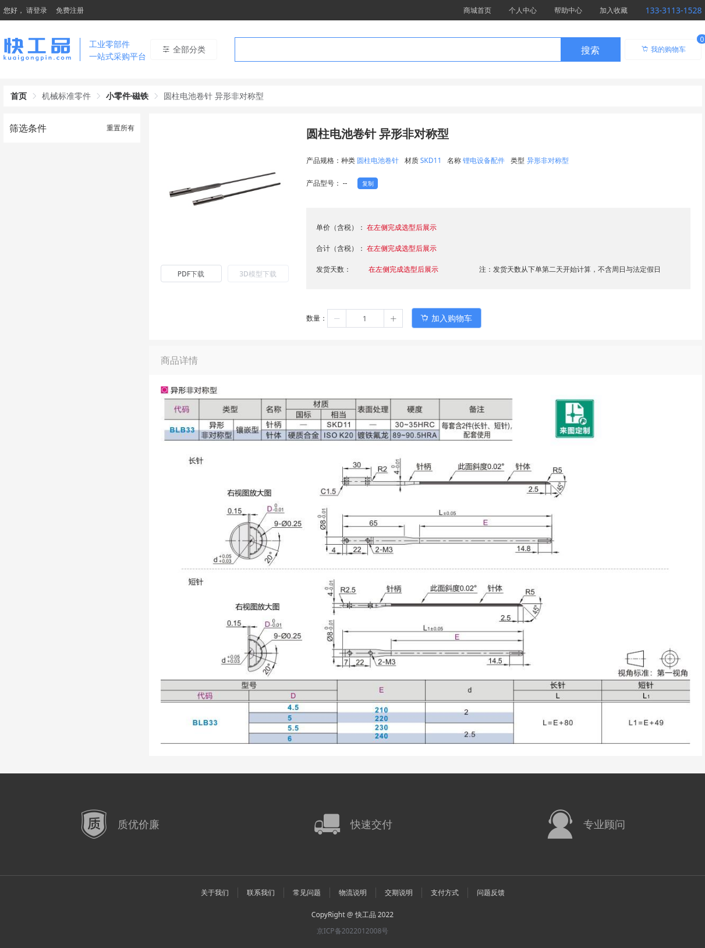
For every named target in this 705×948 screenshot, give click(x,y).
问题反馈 (491, 892)
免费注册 (70, 10)
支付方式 (445, 892)
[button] (337, 318)
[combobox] (428, 49)
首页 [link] (18, 95)
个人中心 (523, 10)
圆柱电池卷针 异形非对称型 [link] (214, 95)
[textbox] (397, 50)
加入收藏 (614, 10)
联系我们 (261, 892)
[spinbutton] (365, 318)
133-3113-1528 (673, 10)
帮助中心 (568, 10)
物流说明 (353, 892)
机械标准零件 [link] (66, 95)
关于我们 (215, 892)
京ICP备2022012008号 (353, 931)
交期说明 (399, 892)
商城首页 (477, 10)
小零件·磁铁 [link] (127, 95)
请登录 (36, 10)
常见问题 (307, 892)
